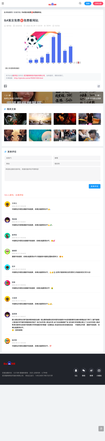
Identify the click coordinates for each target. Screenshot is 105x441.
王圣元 (14, 203)
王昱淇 (14, 298)
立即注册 (98, 3)
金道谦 (14, 314)
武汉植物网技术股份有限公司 (34, 75)
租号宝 (9, 26)
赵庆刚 (14, 340)
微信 (83, 372)
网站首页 (9, 12)
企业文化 (17, 12)
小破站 (99, 372)
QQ (76, 372)
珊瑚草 (14, 251)
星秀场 (14, 235)
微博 (91, 372)
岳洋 (13, 266)
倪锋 (13, 282)
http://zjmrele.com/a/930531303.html (28, 78)
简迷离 (14, 219)
